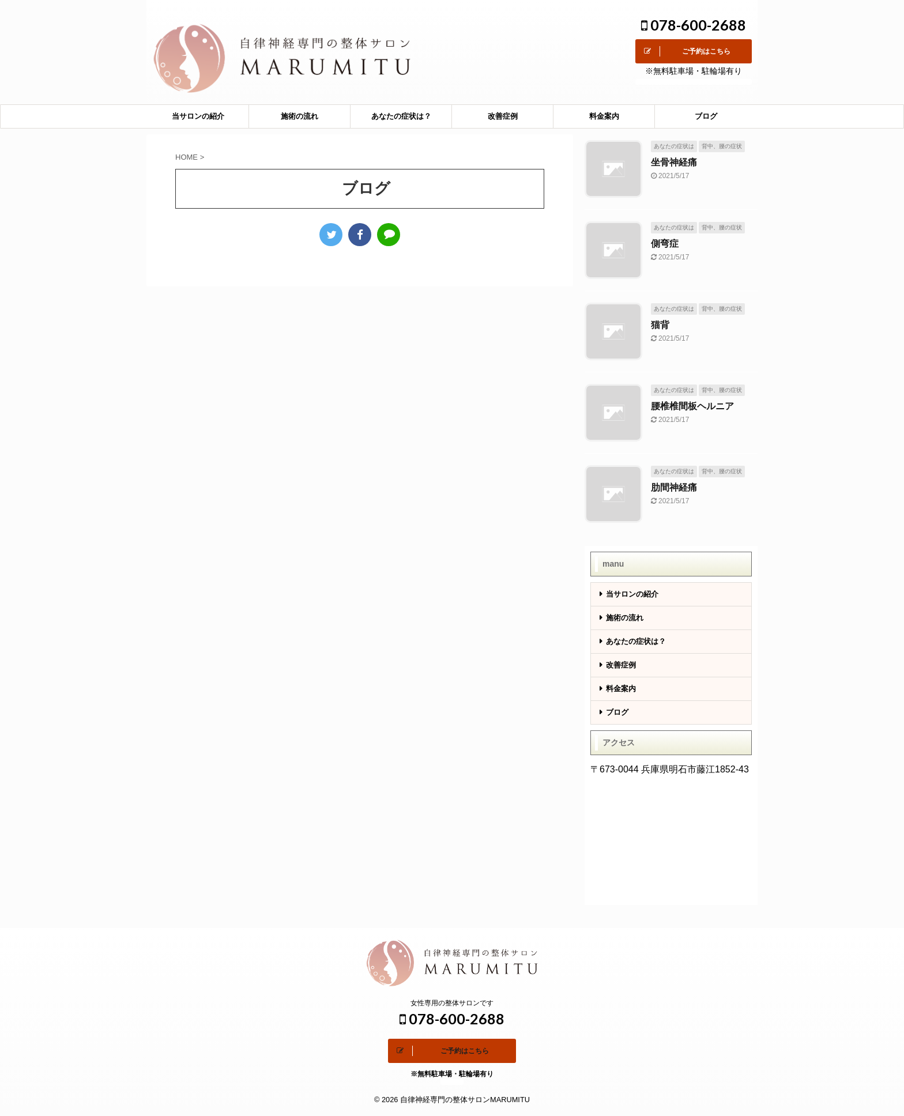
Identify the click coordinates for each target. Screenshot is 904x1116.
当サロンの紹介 (198, 116)
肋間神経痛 (674, 487)
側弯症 (665, 243)
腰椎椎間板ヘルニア (692, 406)
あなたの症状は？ (401, 116)
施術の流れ (299, 116)
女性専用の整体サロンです (452, 1003)
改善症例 (503, 116)
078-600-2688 (693, 24)
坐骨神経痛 (674, 162)
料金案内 (604, 116)
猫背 (660, 325)
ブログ (706, 116)
